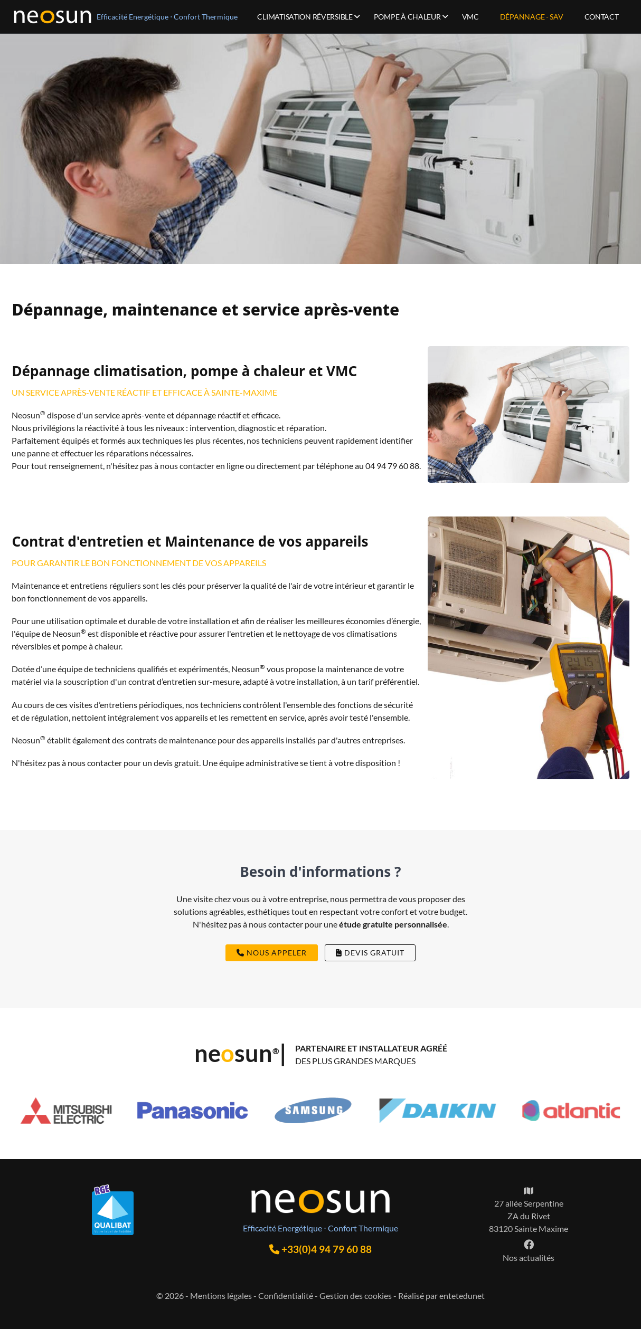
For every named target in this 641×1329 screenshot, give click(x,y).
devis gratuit (370, 952)
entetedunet (462, 1295)
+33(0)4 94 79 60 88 (320, 1249)
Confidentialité (285, 1295)
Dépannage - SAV (531, 16)
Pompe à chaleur (407, 16)
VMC (470, 16)
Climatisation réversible (304, 16)
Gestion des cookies (355, 1295)
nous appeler (272, 952)
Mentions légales (221, 1295)
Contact (602, 16)
